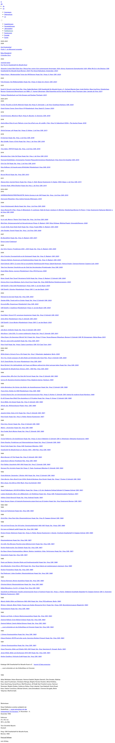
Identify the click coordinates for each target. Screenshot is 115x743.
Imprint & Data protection (42, 664)
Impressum (7, 12)
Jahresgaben (8, 28)
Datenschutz (8, 14)
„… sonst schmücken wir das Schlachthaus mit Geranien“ (14, 710)
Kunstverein (8, 33)
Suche (6, 37)
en (3, 8)
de (3, 6)
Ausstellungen (8, 24)
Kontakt (6, 35)
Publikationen (8, 31)
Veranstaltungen (9, 26)
